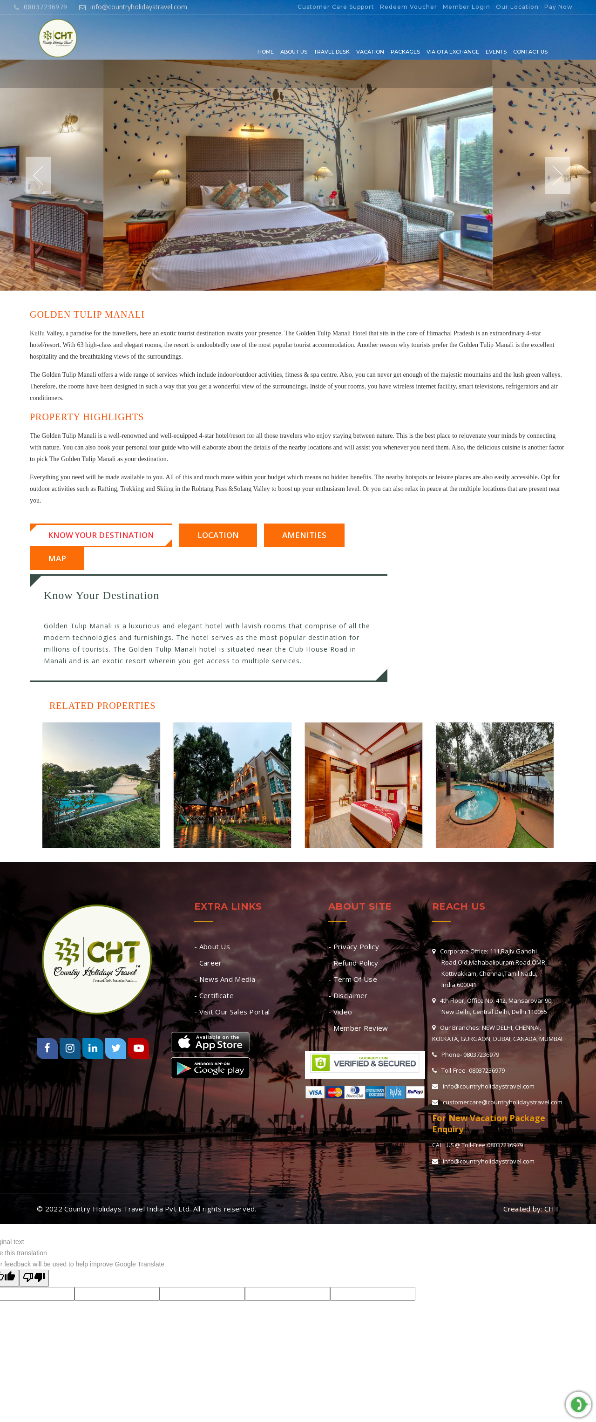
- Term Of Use (352, 979)
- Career (208, 962)
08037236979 (40, 6)
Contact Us (530, 51)
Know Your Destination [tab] (101, 535)
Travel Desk (332, 51)
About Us (293, 51)
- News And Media (224, 979)
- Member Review (358, 1028)
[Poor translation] (34, 1278)
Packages (405, 51)
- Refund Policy (353, 962)
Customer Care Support (336, 6)
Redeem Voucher (408, 6)
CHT (551, 1208)
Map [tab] (57, 558)
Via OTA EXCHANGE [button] (453, 51)
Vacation (370, 51)
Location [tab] (218, 535)
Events (496, 51)
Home (265, 51)
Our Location (517, 6)
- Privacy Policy (353, 946)
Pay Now (558, 6)
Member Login (466, 6)
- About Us (212, 946)
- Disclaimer (348, 995)
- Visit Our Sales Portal (232, 1011)
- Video (340, 1011)
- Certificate (214, 995)
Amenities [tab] (304, 535)
